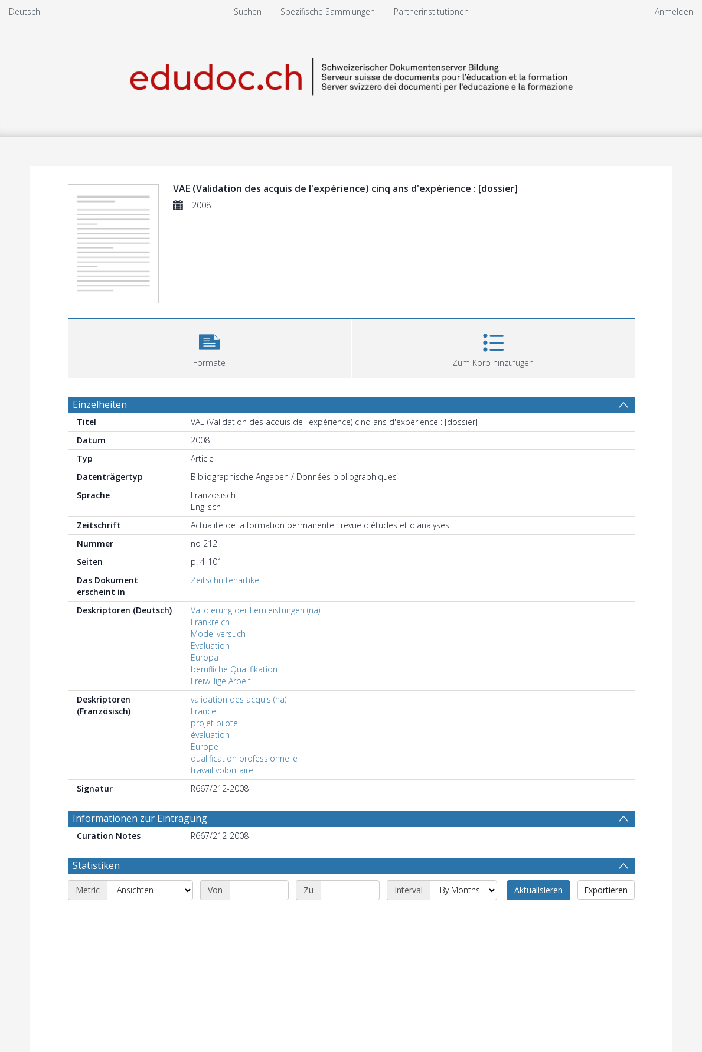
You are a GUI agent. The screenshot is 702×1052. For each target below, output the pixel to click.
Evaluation (210, 645)
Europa (204, 657)
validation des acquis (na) (238, 699)
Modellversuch (218, 633)
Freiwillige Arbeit (221, 681)
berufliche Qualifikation (234, 669)
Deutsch (24, 11)
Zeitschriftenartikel (226, 580)
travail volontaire (222, 770)
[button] (209, 347)
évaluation (210, 734)
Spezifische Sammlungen (327, 11)
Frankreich (210, 622)
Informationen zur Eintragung (140, 818)
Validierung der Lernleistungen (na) (255, 610)
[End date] (350, 890)
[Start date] (259, 890)
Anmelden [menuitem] (674, 11)
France (203, 711)
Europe (204, 746)
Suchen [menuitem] (248, 11)
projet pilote (214, 722)
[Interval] (463, 890)
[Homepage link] (351, 75)
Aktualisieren (538, 890)
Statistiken (96, 865)
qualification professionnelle (244, 758)
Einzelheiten (100, 404)
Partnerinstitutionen (431, 11)
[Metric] (150, 890)
